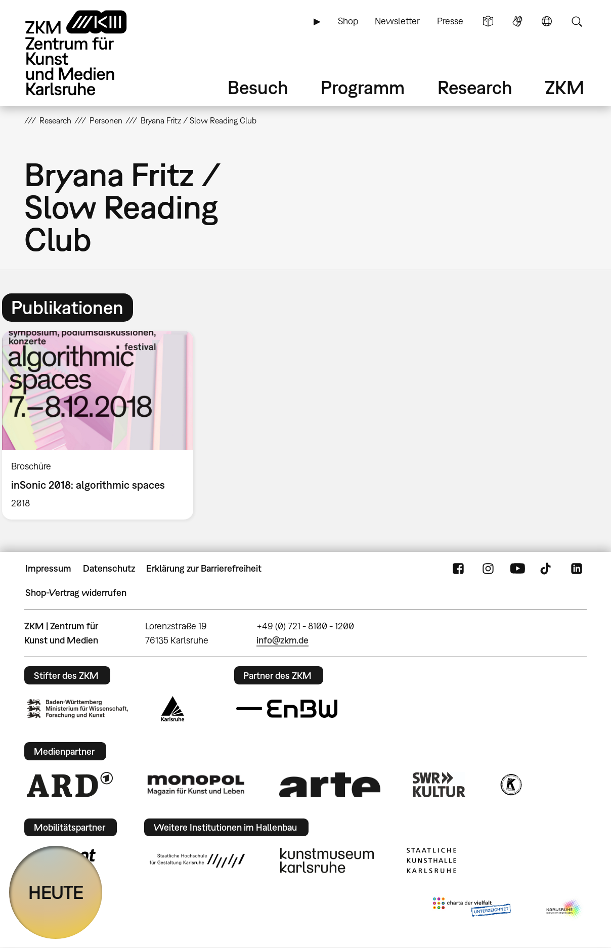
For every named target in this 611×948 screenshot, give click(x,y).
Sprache (547, 21)
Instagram (488, 568)
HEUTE (55, 892)
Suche (576, 21)
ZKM (564, 87)
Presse (450, 21)
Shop (348, 21)
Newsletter (397, 21)
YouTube (517, 568)
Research (475, 87)
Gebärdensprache (517, 21)
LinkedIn (576, 568)
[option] (102, 425)
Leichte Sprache (488, 21)
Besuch (258, 87)
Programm (363, 87)
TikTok (547, 568)
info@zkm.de (282, 640)
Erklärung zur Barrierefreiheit (203, 568)
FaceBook (458, 568)
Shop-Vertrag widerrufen (75, 592)
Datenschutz (109, 568)
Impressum (48, 568)
